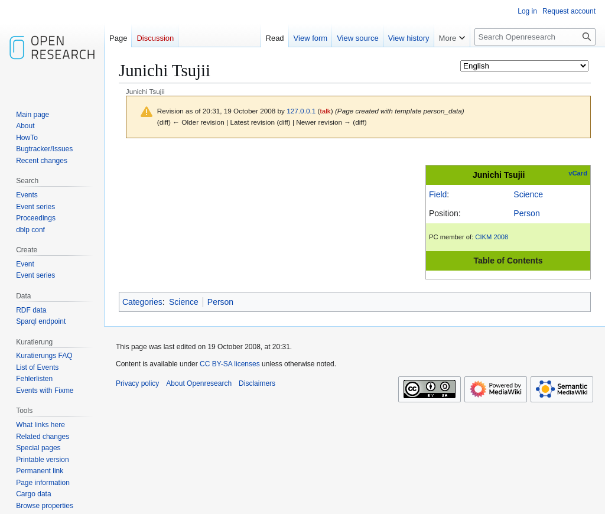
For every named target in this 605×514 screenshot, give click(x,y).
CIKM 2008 (491, 236)
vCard (577, 173)
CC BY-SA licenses (230, 364)
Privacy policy (137, 383)
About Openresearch (199, 383)
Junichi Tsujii (499, 175)
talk (325, 111)
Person (526, 213)
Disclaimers (257, 383)
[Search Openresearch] (535, 36)
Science (528, 194)
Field (438, 194)
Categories (142, 302)
